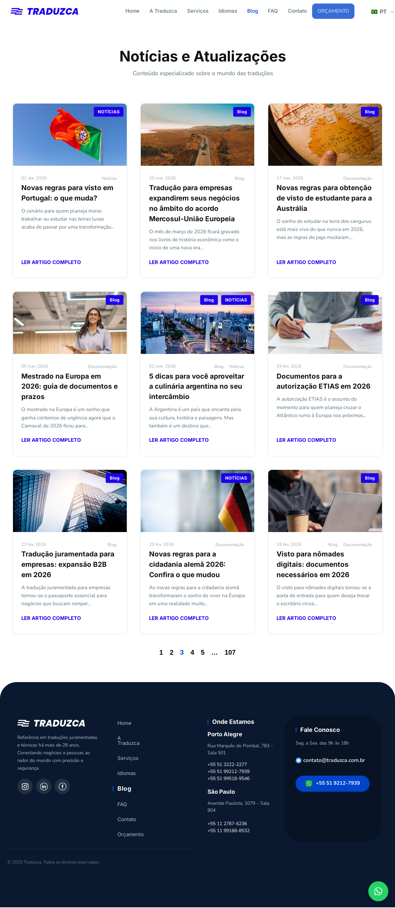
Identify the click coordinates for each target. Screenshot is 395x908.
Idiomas (228, 11)
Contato (297, 11)
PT (379, 12)
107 (230, 653)
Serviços (198, 11)
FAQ (273, 11)
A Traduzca (163, 11)
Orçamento (334, 11)
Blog (252, 11)
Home (132, 11)
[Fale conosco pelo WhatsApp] (378, 891)
